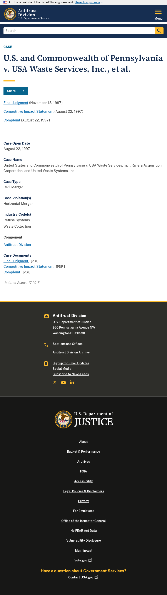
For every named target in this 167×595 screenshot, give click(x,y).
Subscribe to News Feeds (71, 374)
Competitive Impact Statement (28, 111)
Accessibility (83, 481)
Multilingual (83, 550)
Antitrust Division (17, 245)
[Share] (15, 91)
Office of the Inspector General (83, 521)
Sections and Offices (67, 344)
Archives (83, 461)
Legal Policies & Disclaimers (83, 491)
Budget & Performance (83, 451)
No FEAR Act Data (83, 530)
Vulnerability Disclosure (83, 540)
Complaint (11, 120)
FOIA (83, 471)
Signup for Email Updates (71, 363)
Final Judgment (15, 103)
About (83, 441)
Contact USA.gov (83, 577)
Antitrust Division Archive (71, 352)
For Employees (83, 511)
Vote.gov (83, 560)
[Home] (26, 19)
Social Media (62, 368)
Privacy (83, 501)
